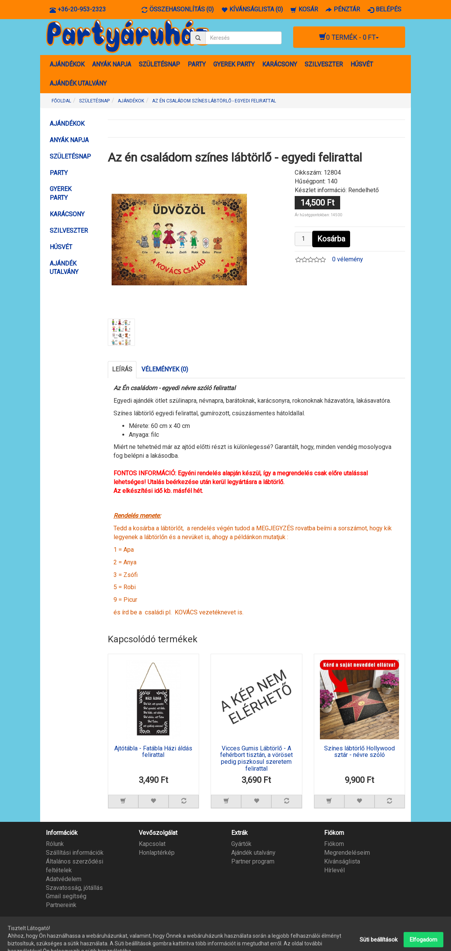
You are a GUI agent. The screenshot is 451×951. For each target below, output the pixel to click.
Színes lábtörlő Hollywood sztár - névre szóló (359, 752)
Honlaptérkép (157, 852)
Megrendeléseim (347, 852)
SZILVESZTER (324, 64)
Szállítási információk (75, 852)
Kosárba (331, 238)
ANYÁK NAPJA (111, 64)
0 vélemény (347, 259)
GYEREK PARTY (234, 64)
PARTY (197, 64)
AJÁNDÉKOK (67, 64)
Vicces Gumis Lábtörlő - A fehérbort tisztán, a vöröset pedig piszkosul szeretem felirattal (256, 758)
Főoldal (61, 101)
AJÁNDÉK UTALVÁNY (78, 83)
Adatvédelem (63, 879)
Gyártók (241, 843)
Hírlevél (334, 870)
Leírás (122, 369)
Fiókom (334, 843)
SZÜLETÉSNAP (159, 64)
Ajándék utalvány (253, 852)
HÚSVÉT (361, 64)
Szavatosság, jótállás (74, 887)
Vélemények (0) (164, 369)
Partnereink (61, 905)
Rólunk (55, 843)
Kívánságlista (342, 861)
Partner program (252, 861)
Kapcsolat (152, 843)
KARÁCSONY (279, 64)
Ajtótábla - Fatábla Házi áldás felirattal (153, 752)
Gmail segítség (66, 896)
